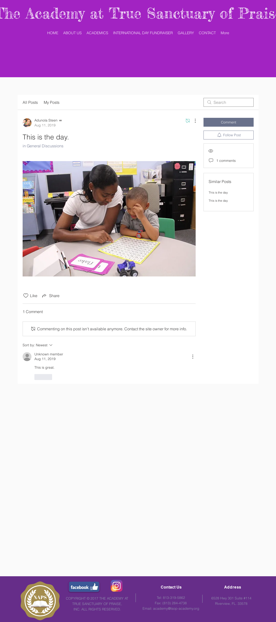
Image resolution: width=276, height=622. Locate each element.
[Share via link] (50, 296)
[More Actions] (193, 121)
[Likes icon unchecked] (26, 296)
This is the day (218, 192)
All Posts (30, 102)
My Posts (51, 102)
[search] (228, 102)
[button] (97, 33)
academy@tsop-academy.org (176, 608)
